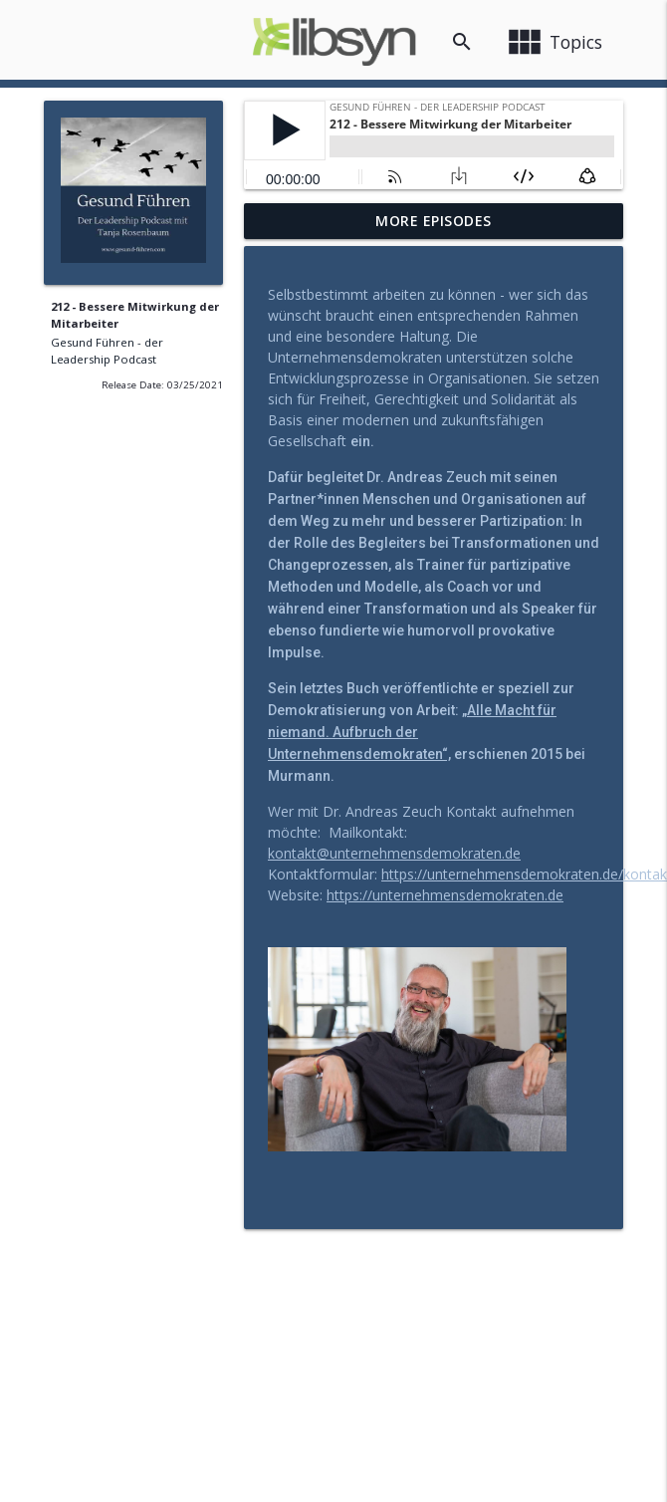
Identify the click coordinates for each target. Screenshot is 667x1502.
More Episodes (433, 220)
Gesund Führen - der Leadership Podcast (107, 351)
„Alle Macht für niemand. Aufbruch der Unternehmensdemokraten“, (412, 732)
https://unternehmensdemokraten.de (445, 894)
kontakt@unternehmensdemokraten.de (394, 853)
